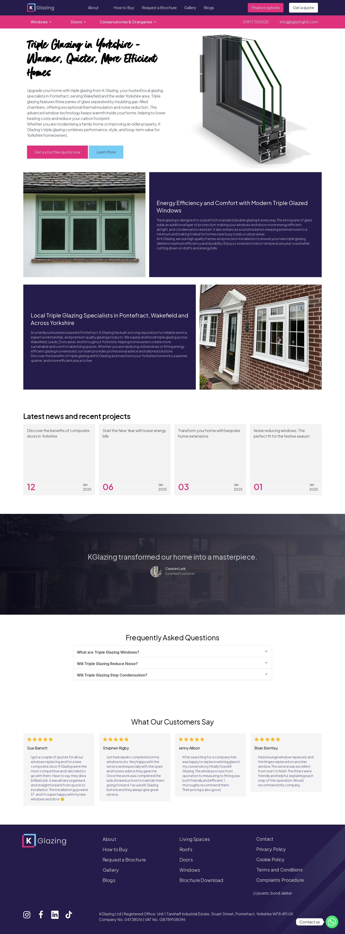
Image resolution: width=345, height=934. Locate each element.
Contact (264, 839)
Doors (79, 21)
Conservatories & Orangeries (128, 21)
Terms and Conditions (279, 870)
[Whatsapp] (332, 922)
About (93, 7)
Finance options (266, 7)
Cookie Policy (270, 859)
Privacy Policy (271, 849)
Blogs (209, 7)
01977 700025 (256, 21)
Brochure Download (201, 880)
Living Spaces (194, 839)
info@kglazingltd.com (299, 21)
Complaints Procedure (280, 880)
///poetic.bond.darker (272, 893)
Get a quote (303, 7)
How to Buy (124, 7)
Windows (41, 21)
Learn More (106, 152)
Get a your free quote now (57, 152)
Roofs (185, 849)
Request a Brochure (159, 7)
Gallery (190, 7)
